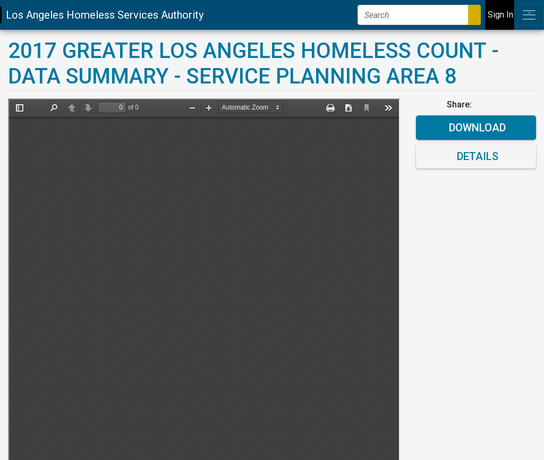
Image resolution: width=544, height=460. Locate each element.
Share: (460, 104)
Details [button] (476, 156)
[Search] (413, 15)
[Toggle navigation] (529, 15)
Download (476, 127)
